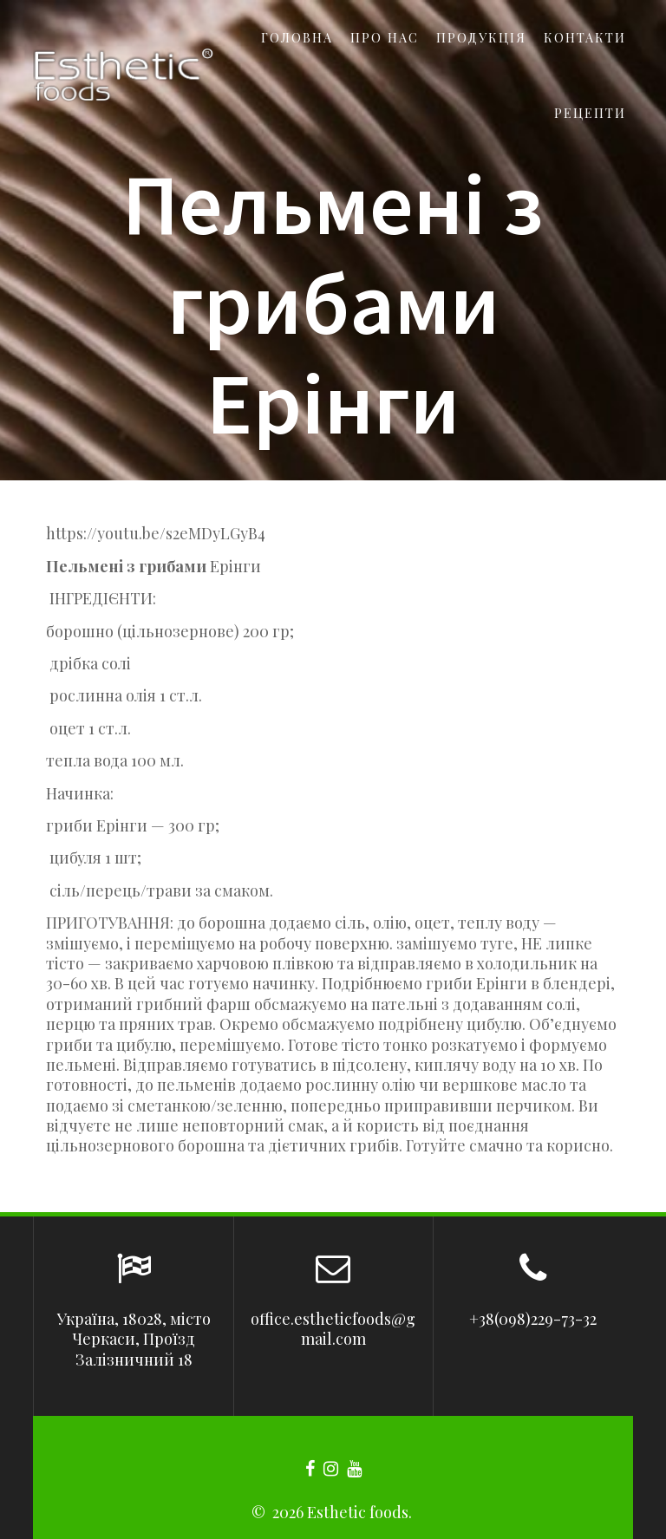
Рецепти (590, 112)
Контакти (585, 37)
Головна (297, 37)
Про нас (384, 37)
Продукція (481, 37)
